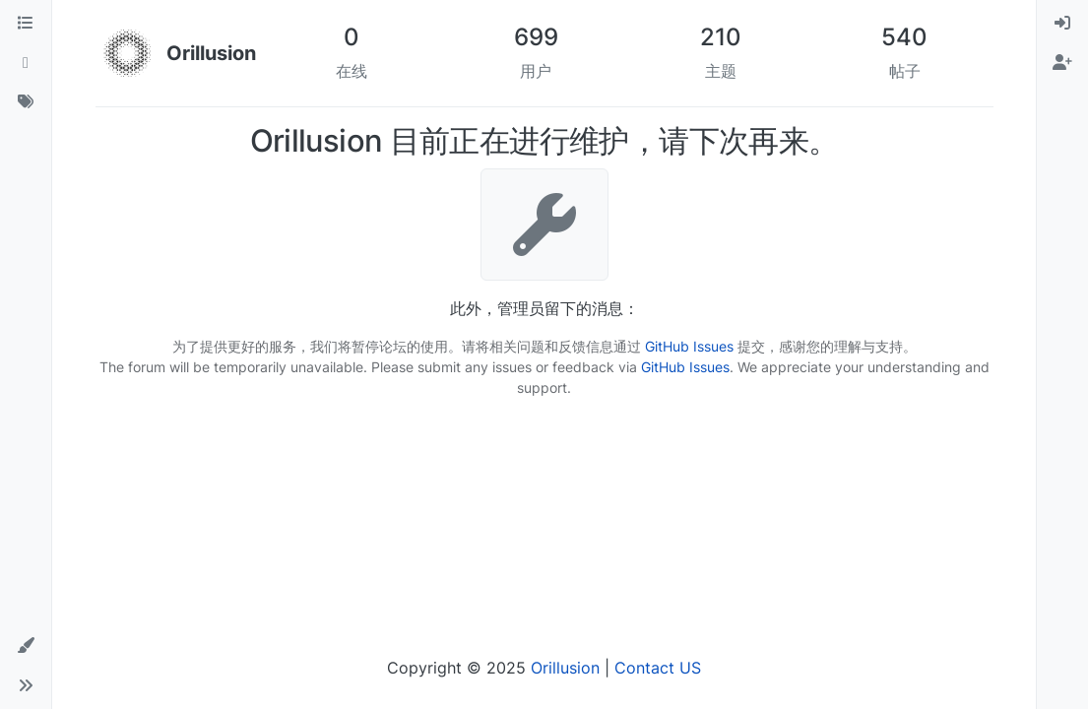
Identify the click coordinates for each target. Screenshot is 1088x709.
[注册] (1062, 63)
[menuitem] (1062, 23)
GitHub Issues (689, 346)
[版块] (25, 23)
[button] (25, 646)
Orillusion (565, 667)
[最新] (25, 63)
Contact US (657, 667)
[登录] (1062, 23)
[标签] (25, 102)
